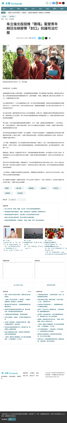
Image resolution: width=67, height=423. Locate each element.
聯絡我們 (25, 373)
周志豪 (34, 38)
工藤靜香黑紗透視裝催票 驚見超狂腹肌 (16, 314)
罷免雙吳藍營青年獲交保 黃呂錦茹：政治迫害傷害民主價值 (22, 214)
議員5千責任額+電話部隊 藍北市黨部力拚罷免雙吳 (19, 217)
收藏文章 (12, 200)
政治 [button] (11, 9)
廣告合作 (32, 376)
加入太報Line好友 (18, 285)
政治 (6, 19)
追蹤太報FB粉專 (51, 285)
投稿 (37, 373)
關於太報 (25, 376)
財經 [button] (18, 9)
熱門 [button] (4, 9)
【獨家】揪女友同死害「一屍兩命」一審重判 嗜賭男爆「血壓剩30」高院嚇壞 (28, 13)
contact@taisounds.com (52, 377)
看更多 (61, 226)
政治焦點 (11, 19)
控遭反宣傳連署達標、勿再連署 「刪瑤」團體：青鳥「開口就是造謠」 (25, 220)
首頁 (2, 19)
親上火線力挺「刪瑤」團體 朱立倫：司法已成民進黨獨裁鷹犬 (22, 209)
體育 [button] (54, 9)
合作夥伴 (32, 373)
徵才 (37, 376)
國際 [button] (25, 9)
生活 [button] (33, 9)
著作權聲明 (4, 376)
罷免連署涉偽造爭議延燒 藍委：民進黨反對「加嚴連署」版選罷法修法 (25, 212)
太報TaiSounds (12, 3)
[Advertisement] (15, 357)
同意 (10, 419)
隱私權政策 (12, 376)
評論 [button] (47, 9)
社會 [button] (40, 9)
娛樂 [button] (61, 9)
